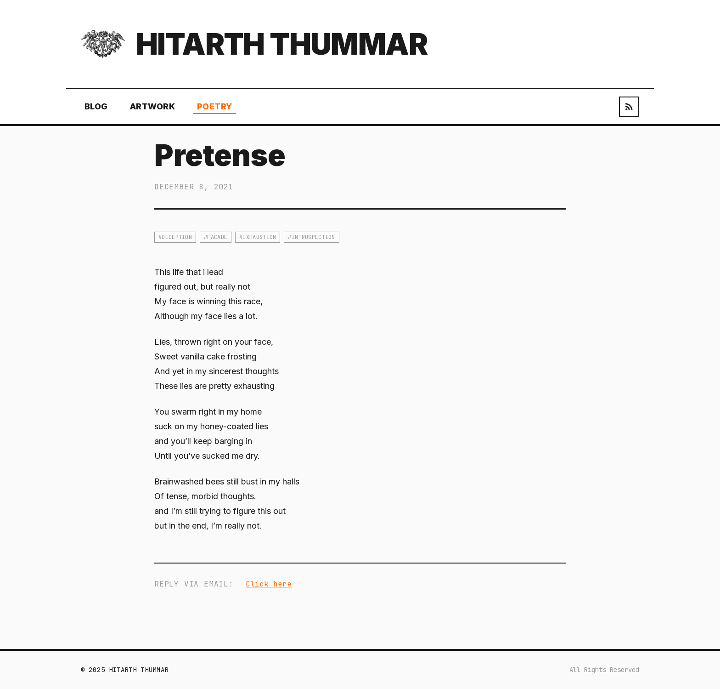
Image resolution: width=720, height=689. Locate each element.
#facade (215, 237)
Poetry (214, 106)
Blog (96, 106)
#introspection (311, 237)
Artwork (152, 106)
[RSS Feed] (629, 107)
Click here (269, 584)
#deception (175, 237)
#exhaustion (257, 237)
